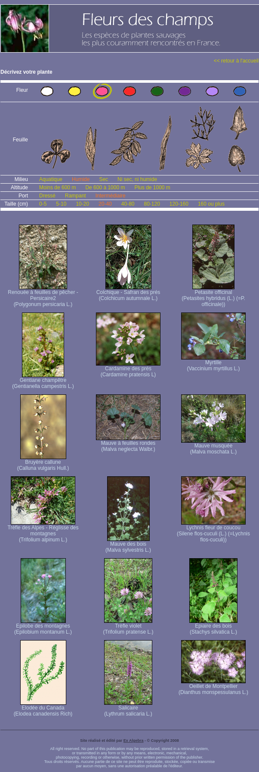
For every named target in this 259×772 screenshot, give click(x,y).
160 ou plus (211, 204)
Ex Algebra (133, 740)
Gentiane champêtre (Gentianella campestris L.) (43, 380)
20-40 (105, 204)
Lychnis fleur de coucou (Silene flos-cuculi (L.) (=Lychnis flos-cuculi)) (213, 531)
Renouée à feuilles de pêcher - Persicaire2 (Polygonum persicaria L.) (43, 295)
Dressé (47, 196)
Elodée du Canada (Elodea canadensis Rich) (43, 708)
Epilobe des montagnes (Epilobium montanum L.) (43, 626)
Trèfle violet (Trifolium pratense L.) (128, 626)
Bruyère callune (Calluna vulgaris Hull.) (43, 462)
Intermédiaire (111, 196)
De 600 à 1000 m (105, 187)
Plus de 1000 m (152, 187)
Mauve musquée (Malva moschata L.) (213, 446)
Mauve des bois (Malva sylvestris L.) (128, 544)
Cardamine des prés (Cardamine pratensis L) (128, 369)
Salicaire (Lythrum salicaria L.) (128, 708)
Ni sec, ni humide (137, 179)
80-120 (152, 204)
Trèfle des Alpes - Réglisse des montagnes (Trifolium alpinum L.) (43, 531)
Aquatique (50, 179)
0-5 (42, 204)
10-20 (82, 204)
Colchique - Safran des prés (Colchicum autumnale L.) (128, 292)
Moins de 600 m (57, 187)
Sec (103, 179)
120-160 (179, 204)
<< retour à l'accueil (236, 61)
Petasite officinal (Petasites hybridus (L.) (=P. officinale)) (213, 295)
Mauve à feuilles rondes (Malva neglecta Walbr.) (128, 443)
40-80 (128, 204)
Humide (80, 179)
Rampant (75, 196)
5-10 (61, 204)
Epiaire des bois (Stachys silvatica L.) (213, 626)
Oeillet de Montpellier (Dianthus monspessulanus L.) (213, 686)
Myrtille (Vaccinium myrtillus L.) (213, 363)
